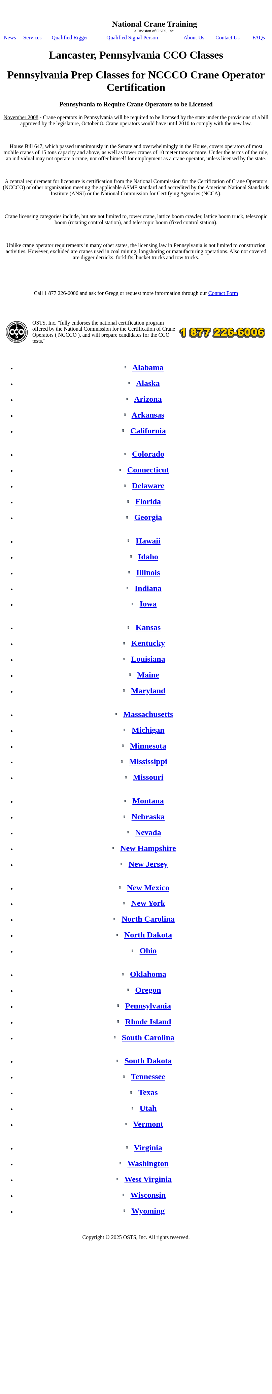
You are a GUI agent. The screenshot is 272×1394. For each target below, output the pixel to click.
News (10, 37)
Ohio (148, 950)
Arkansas (148, 414)
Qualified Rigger (70, 37)
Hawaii (148, 540)
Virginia (148, 1147)
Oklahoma (148, 974)
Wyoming (148, 1210)
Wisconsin (148, 1195)
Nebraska (148, 816)
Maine (148, 674)
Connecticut (148, 469)
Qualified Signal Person (132, 37)
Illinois (148, 572)
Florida (148, 501)
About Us (193, 37)
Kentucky (148, 643)
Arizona (148, 399)
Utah (148, 1108)
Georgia (148, 517)
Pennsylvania (148, 1005)
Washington (148, 1163)
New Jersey (148, 864)
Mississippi (148, 761)
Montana (148, 800)
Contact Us (227, 37)
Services (32, 37)
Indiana (148, 588)
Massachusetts (148, 714)
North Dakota (148, 934)
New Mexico (148, 887)
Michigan (148, 730)
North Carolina (148, 919)
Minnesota (148, 745)
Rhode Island (148, 1021)
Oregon (148, 990)
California (148, 430)
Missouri (148, 777)
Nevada (148, 832)
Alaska (148, 383)
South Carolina (148, 1037)
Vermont (148, 1124)
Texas (148, 1092)
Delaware (148, 485)
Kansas (148, 627)
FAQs (258, 37)
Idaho (148, 556)
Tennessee (148, 1076)
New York (148, 903)
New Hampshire (148, 848)
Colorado (148, 454)
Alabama (148, 367)
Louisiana (148, 659)
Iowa (148, 603)
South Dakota (148, 1060)
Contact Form (223, 293)
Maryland (148, 690)
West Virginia (148, 1179)
